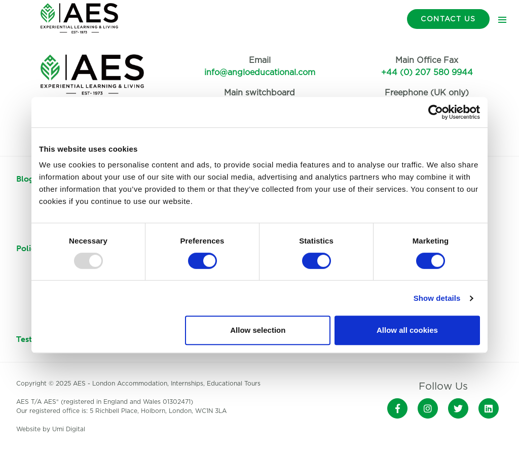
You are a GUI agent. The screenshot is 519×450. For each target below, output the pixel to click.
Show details (437, 298)
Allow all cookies (407, 330)
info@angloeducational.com (259, 72)
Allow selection (257, 330)
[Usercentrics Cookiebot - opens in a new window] (435, 112)
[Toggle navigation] (502, 19)
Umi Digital (68, 429)
